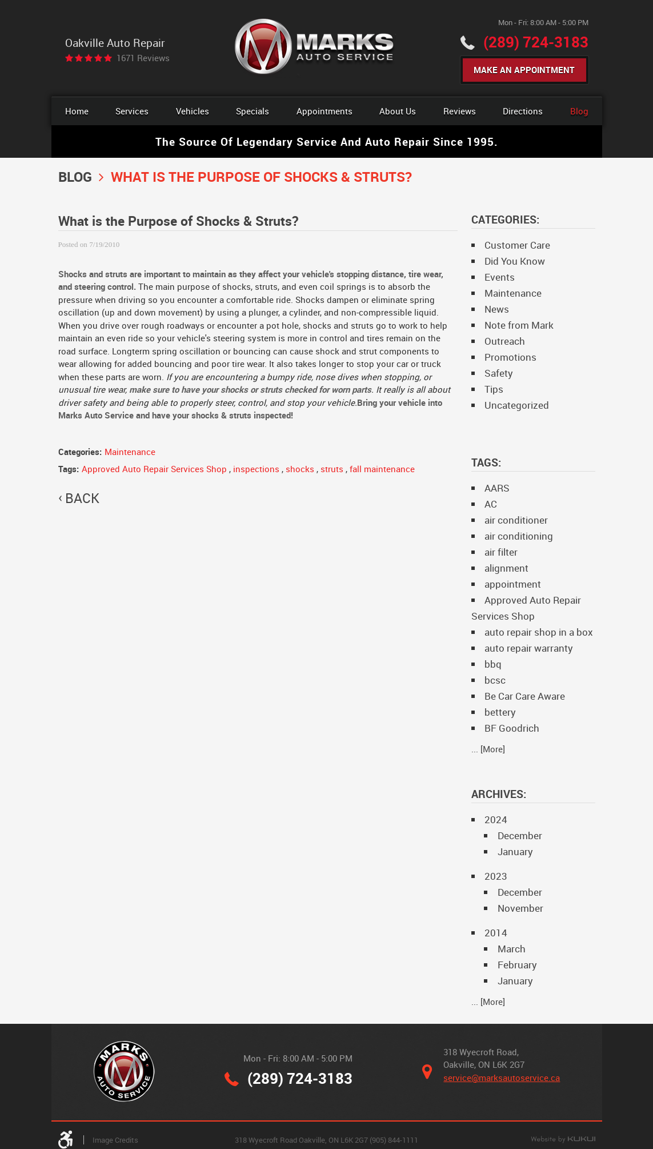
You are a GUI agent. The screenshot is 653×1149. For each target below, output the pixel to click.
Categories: (505, 219)
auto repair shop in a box (538, 632)
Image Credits (115, 1140)
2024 (495, 819)
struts (332, 468)
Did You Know (514, 261)
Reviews (459, 111)
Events (499, 277)
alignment (506, 567)
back (82, 498)
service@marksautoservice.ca (501, 1077)
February (517, 964)
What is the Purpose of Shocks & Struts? (261, 176)
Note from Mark (519, 325)
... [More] (488, 749)
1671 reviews (143, 58)
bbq (493, 664)
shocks (300, 468)
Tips (493, 389)
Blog (579, 111)
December (520, 835)
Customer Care (517, 245)
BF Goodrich (511, 728)
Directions (523, 111)
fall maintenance (382, 468)
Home (77, 111)
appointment (512, 584)
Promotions (510, 357)
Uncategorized (516, 405)
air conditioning (518, 535)
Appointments (324, 111)
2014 (495, 932)
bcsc (495, 680)
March (512, 948)
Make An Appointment (524, 69)
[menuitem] (77, 111)
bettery (500, 712)
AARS (497, 487)
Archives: (498, 794)
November (520, 908)
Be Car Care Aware (524, 696)
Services (132, 111)
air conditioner (516, 519)
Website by (563, 1140)
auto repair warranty (528, 648)
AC (490, 503)
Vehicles (192, 111)
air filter (501, 551)
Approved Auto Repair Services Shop (154, 468)
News (496, 309)
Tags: (486, 462)
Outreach (504, 341)
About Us (397, 111)
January (515, 851)
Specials (252, 111)
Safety (498, 373)
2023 (495, 876)
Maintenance (130, 451)
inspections (256, 468)
